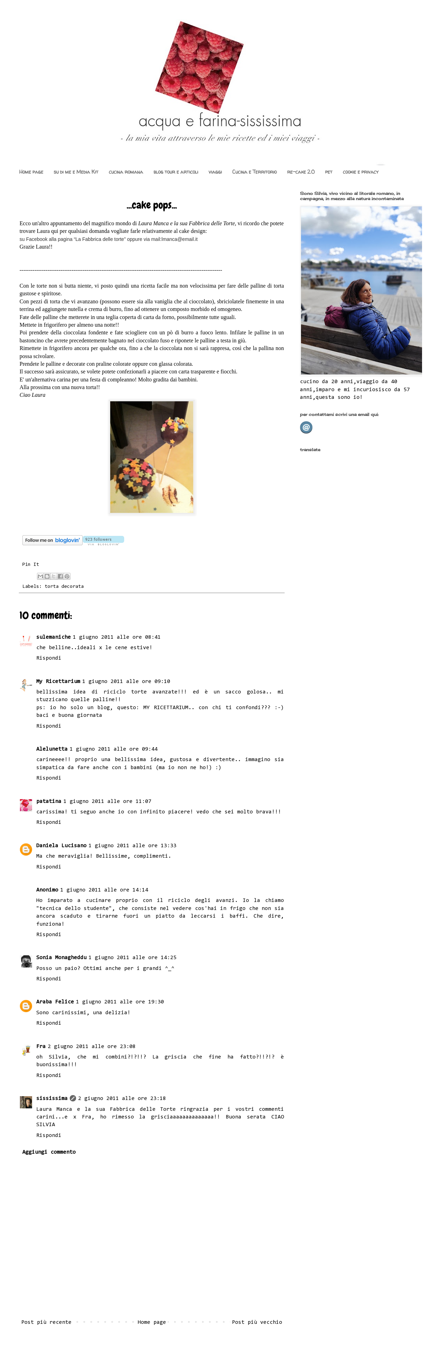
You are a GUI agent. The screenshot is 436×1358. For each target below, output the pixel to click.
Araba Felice (55, 1002)
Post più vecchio (257, 1322)
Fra (41, 1046)
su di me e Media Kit (76, 171)
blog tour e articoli (175, 171)
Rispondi (48, 658)
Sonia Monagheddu (61, 958)
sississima (52, 1098)
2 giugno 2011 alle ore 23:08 (92, 1046)
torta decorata (64, 586)
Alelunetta (52, 749)
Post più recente (46, 1322)
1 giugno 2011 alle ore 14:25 (132, 958)
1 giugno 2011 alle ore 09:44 (114, 749)
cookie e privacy (360, 171)
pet (328, 171)
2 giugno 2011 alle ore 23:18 (122, 1098)
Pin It (30, 564)
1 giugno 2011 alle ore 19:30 (120, 1002)
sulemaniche (53, 637)
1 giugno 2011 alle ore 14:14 (104, 890)
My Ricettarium (58, 681)
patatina (48, 801)
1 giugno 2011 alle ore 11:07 (107, 801)
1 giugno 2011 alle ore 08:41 (117, 637)
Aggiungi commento (49, 1152)
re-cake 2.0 (301, 171)
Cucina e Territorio (254, 171)
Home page (31, 171)
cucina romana (126, 171)
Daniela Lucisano (61, 846)
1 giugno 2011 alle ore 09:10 (126, 681)
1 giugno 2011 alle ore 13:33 (132, 846)
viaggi (215, 171)
